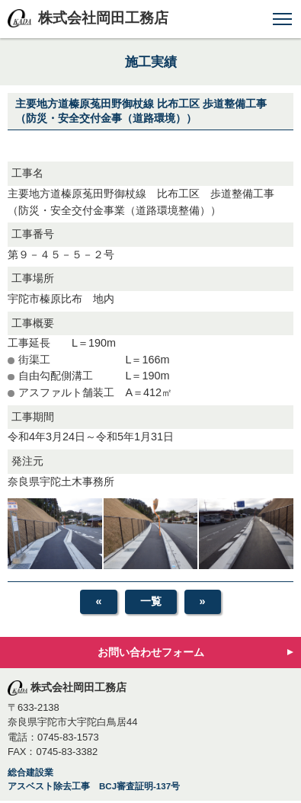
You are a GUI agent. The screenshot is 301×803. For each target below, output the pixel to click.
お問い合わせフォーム (151, 652)
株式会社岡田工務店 (103, 18)
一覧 (151, 601)
